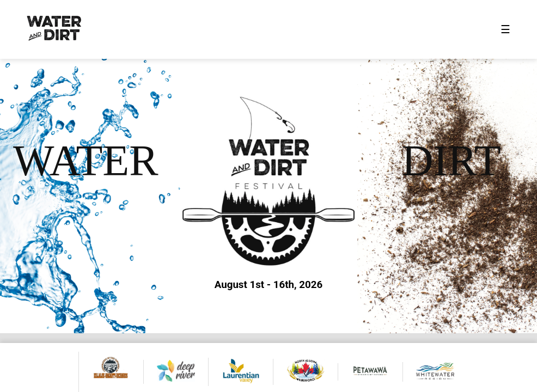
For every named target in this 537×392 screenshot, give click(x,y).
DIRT (451, 161)
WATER (85, 161)
